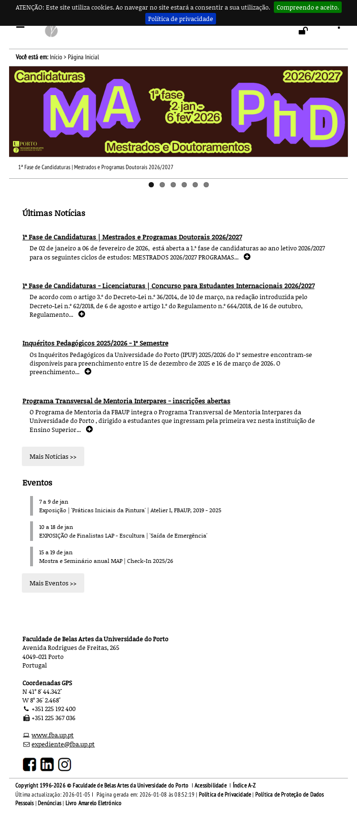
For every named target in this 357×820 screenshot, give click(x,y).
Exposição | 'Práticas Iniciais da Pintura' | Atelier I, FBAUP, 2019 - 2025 (130, 510)
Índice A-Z (244, 785)
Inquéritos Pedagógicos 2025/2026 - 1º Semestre (95, 342)
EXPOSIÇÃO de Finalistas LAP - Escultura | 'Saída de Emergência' (123, 535)
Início (56, 57)
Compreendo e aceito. (308, 7)
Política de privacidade (180, 18)
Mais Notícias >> (53, 456)
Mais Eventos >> (53, 583)
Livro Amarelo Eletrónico (93, 803)
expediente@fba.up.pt (63, 744)
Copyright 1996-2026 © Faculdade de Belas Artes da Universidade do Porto (101, 785)
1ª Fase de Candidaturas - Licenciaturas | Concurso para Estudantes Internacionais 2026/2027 (168, 285)
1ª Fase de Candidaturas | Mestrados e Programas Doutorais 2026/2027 (95, 167)
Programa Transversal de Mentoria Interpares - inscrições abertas (126, 400)
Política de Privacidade (225, 794)
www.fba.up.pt (53, 735)
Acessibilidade (211, 785)
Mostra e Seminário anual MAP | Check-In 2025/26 (106, 561)
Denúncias (49, 803)
